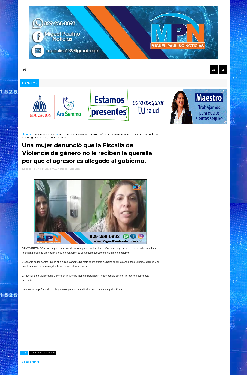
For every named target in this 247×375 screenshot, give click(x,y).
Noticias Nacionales (44, 133)
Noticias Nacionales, (69, 168)
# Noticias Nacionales (43, 352)
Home (25, 133)
